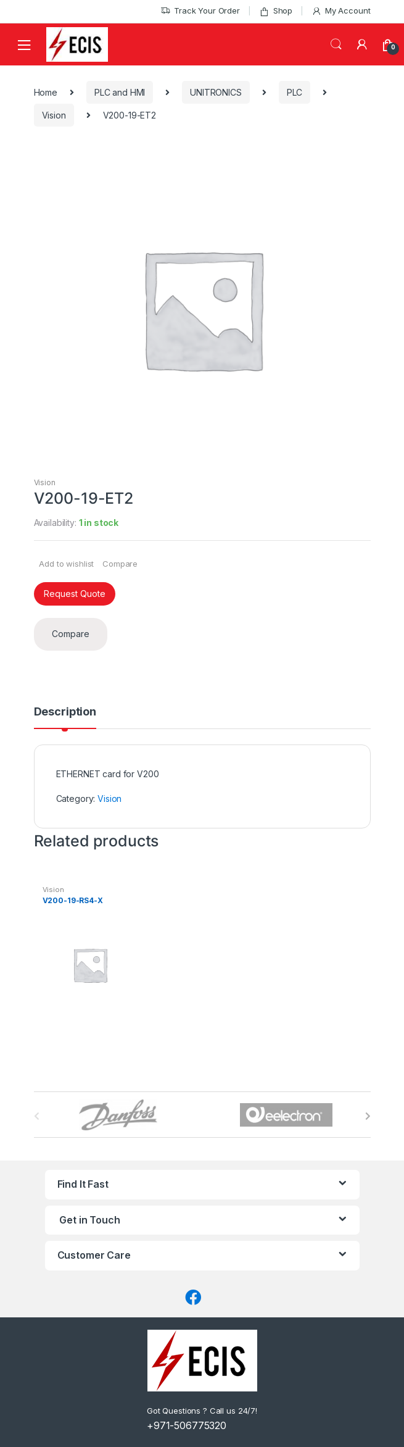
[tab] (65, 717)
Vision (54, 115)
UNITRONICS (216, 92)
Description (65, 712)
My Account (340, 11)
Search (336, 44)
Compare (120, 564)
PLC (295, 92)
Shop (275, 11)
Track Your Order (200, 11)
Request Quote (74, 593)
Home (45, 92)
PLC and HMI (119, 92)
